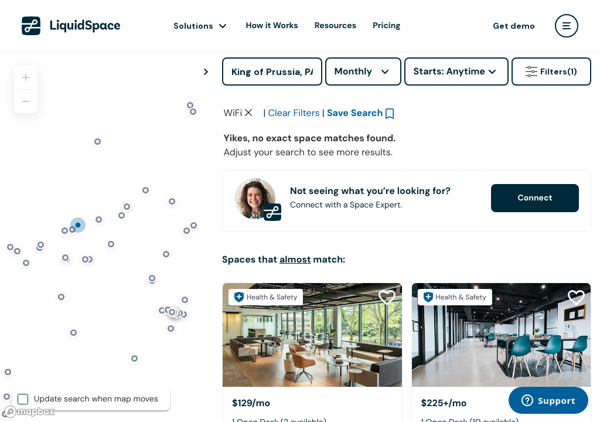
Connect (534, 198)
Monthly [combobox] (354, 71)
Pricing (386, 26)
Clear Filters (294, 113)
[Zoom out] (26, 101)
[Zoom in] (26, 77)
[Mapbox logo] (29, 411)
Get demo (514, 26)
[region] (106, 237)
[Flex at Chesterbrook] (312, 335)
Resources (335, 26)
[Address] (272, 71)
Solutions (193, 26)
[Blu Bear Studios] (501, 335)
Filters (551, 71)
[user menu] (566, 26)
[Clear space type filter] (248, 112)
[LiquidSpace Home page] (71, 25)
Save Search (355, 113)
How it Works (272, 26)
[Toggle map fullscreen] (205, 72)
